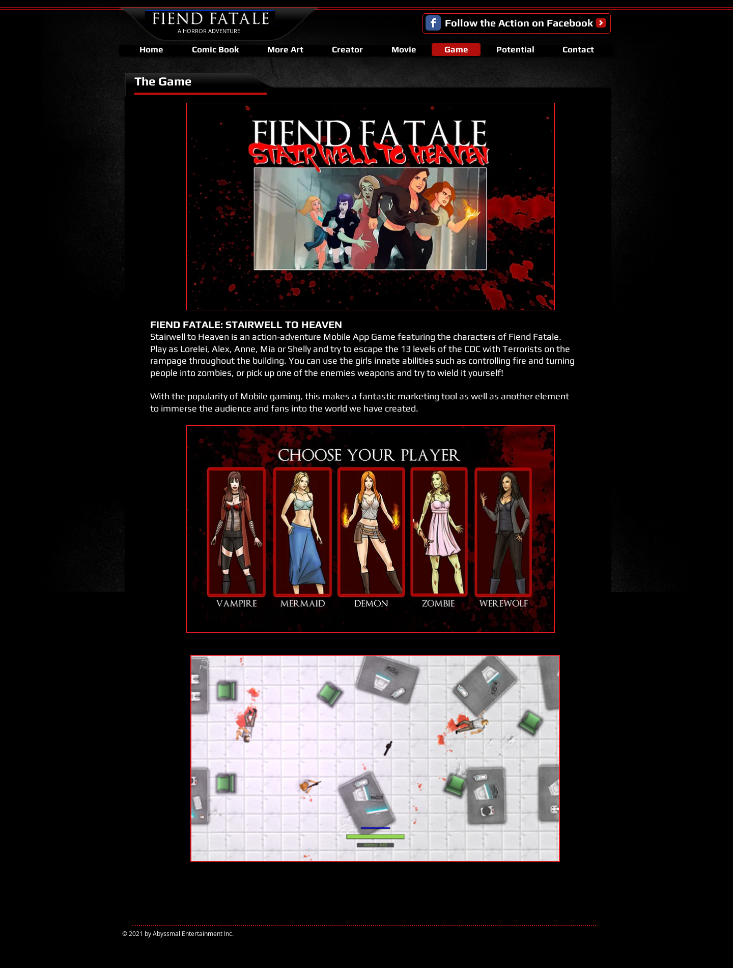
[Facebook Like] (584, 936)
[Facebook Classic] (433, 23)
